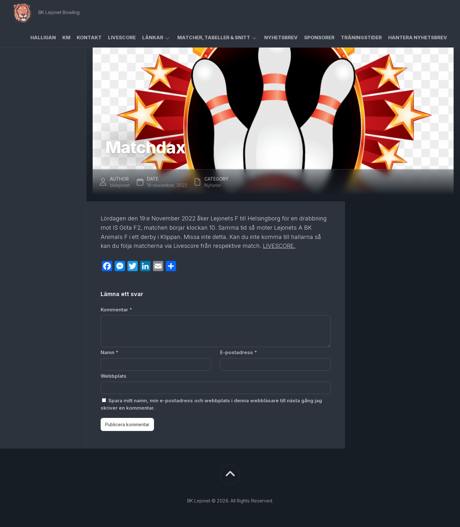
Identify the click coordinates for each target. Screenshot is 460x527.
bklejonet (120, 185)
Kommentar (116, 310)
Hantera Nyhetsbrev (417, 37)
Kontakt (89, 37)
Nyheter (212, 185)
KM (66, 37)
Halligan (43, 37)
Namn (109, 352)
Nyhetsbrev (281, 37)
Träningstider (361, 37)
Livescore (122, 37)
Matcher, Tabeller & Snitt (213, 37)
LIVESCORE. (279, 245)
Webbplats (113, 376)
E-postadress (238, 352)
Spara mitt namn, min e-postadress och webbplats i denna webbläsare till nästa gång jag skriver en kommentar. (211, 404)
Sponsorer (319, 37)
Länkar (152, 37)
